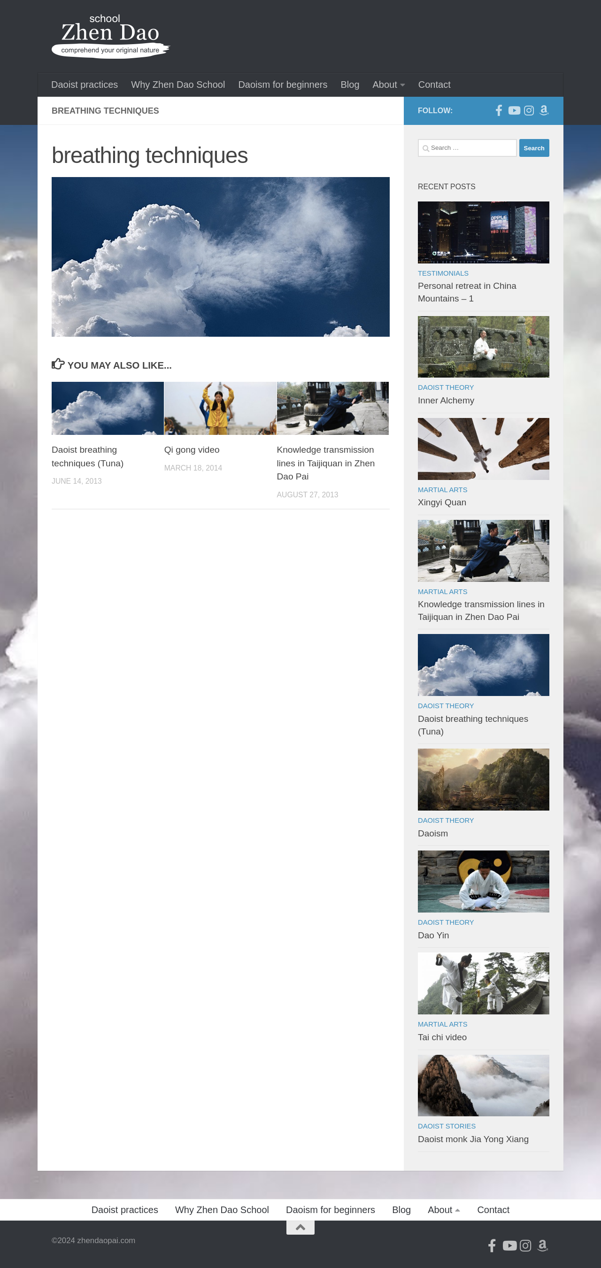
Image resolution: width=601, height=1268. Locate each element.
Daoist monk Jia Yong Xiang (473, 1139)
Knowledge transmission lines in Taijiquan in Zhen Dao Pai (326, 463)
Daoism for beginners (282, 84)
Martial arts (442, 490)
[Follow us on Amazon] (543, 110)
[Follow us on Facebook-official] (498, 110)
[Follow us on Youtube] (513, 110)
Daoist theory (446, 387)
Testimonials (443, 273)
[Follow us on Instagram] (528, 110)
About (385, 84)
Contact (434, 84)
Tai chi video (442, 1037)
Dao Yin (433, 935)
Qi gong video (192, 450)
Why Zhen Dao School (178, 84)
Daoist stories (447, 1126)
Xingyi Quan (442, 502)
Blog (349, 84)
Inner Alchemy (446, 400)
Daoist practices (84, 84)
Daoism (433, 833)
